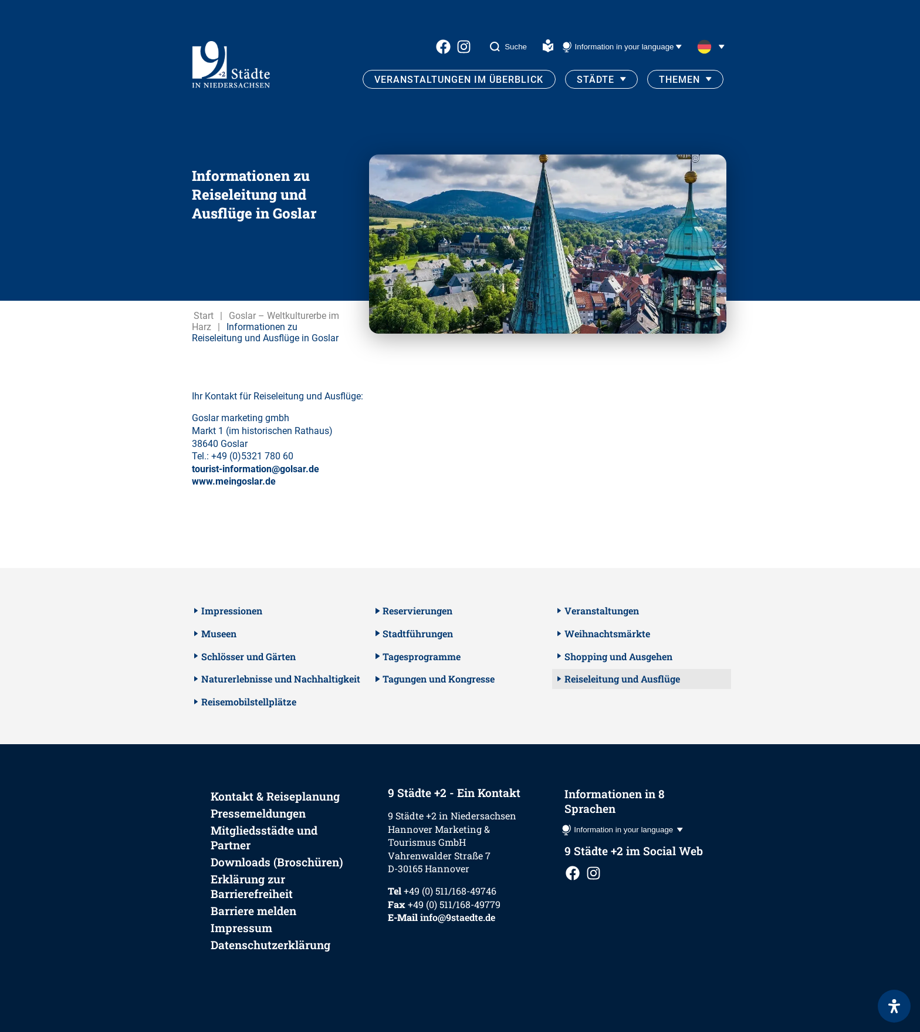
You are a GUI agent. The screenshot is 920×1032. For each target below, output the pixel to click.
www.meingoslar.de (234, 481)
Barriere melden (253, 910)
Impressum (241, 927)
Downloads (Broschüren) (277, 862)
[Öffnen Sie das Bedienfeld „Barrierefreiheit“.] (894, 1006)
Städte (595, 79)
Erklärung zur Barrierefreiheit (252, 886)
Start (204, 315)
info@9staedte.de (457, 917)
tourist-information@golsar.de (255, 469)
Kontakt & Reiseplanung (275, 796)
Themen (679, 79)
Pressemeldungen (258, 813)
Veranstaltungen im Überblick (458, 79)
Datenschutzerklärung (270, 944)
